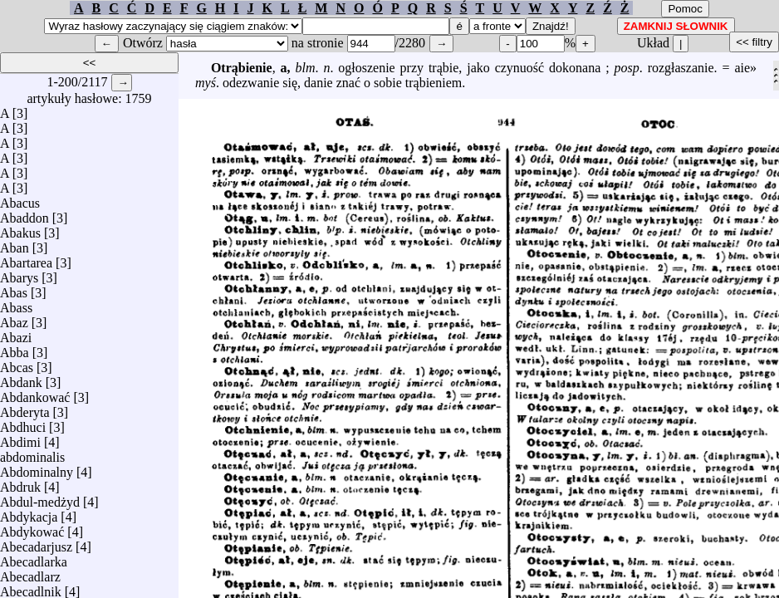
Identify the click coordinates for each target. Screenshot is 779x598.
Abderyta (25, 408)
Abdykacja (28, 513)
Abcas (16, 363)
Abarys (19, 274)
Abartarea (26, 259)
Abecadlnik (30, 588)
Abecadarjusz (36, 543)
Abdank (21, 378)
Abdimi (20, 438)
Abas (13, 289)
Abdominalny (36, 468)
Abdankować (35, 393)
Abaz (14, 318)
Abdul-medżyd (40, 498)
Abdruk (20, 483)
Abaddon (24, 214)
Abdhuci (23, 423)
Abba (14, 348)
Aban (14, 244)
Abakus (20, 229)
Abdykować (32, 528)
